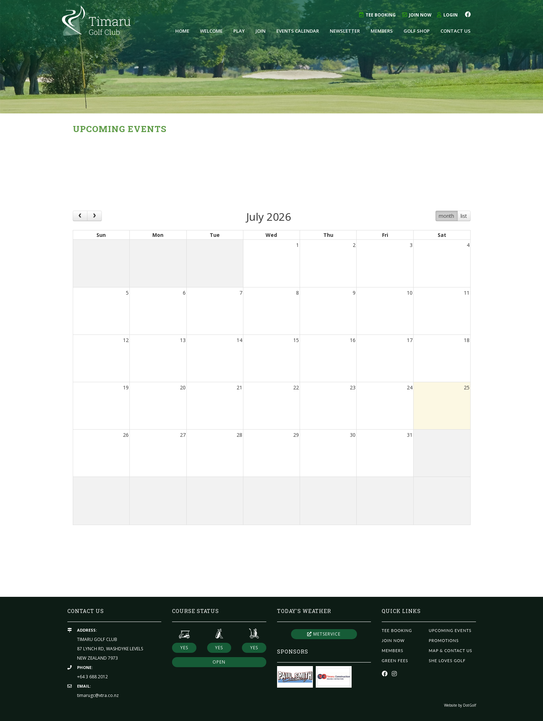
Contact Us (455, 31)
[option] (271, 56)
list (464, 215)
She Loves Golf (447, 660)
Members (382, 31)
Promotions (444, 640)
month (446, 215)
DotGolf (469, 705)
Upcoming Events (450, 630)
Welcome (211, 31)
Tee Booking (377, 15)
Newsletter (345, 31)
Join (261, 31)
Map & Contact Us (450, 650)
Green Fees (395, 660)
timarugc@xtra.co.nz (98, 695)
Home (182, 31)
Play (239, 31)
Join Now (417, 15)
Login (447, 15)
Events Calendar (297, 31)
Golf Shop (417, 31)
